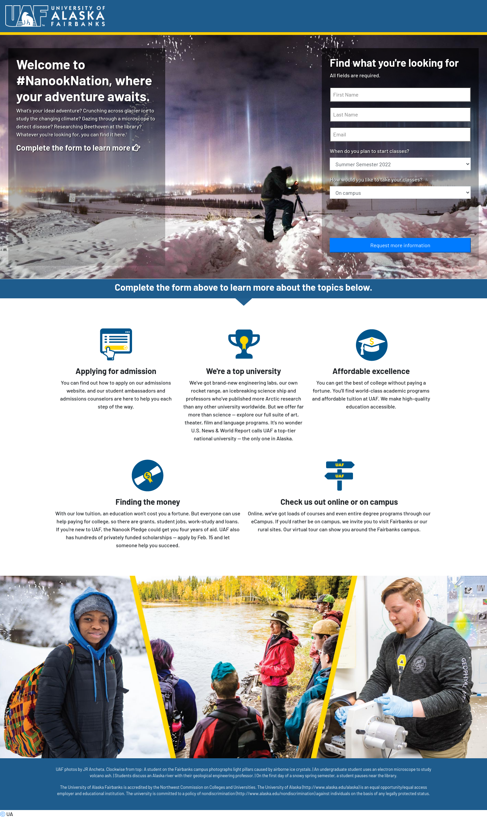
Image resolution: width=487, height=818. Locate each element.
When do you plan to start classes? (369, 151)
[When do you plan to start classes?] (400, 164)
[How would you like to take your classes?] (400, 192)
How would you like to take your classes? (376, 179)
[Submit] (400, 245)
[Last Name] (400, 114)
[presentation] (380, 220)
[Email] (400, 134)
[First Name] (400, 94)
